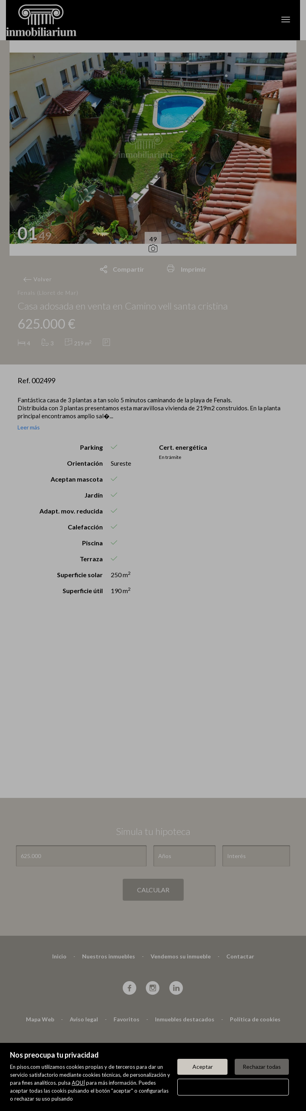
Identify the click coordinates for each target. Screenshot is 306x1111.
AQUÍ (78, 1083)
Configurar (233, 1087)
